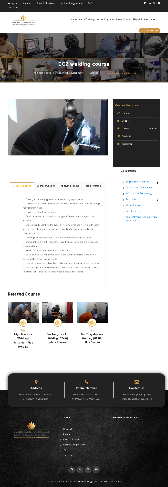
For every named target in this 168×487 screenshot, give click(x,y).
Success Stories (123, 20)
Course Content (22, 186)
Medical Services (135, 205)
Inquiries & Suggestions (71, 4)
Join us (153, 20)
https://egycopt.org (141, 399)
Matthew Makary (112, 482)
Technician (131, 199)
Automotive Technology (139, 188)
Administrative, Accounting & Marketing (141, 219)
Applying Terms (70, 186)
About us (27, 4)
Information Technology (139, 194)
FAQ (90, 4)
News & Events (140, 20)
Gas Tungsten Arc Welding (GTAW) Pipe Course (92, 338)
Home (74, 20)
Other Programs (105, 20)
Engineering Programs (138, 182)
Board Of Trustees (46, 4)
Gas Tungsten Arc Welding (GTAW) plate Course (57, 338)
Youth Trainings (87, 20)
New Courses (133, 211)
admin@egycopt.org (140, 395)
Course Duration (46, 186)
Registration (93, 186)
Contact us (13, 8)
